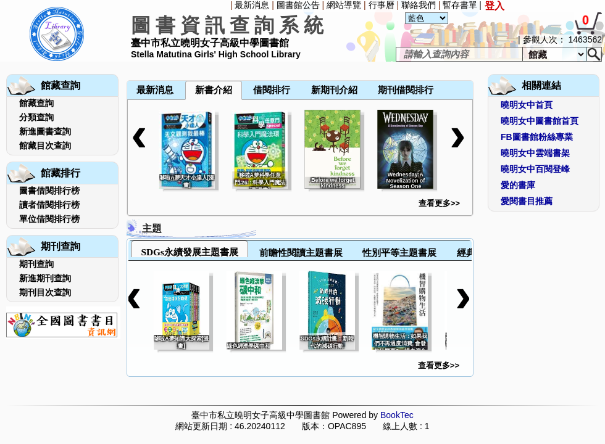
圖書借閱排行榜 (49, 190)
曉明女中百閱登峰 (535, 169)
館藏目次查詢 (45, 145)
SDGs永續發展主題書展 (189, 252)
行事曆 (381, 5)
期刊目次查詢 (45, 292)
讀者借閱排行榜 (49, 205)
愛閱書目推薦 (527, 201)
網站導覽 (344, 5)
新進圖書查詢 (45, 131)
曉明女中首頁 (527, 105)
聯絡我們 (418, 5)
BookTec (397, 415)
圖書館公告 (298, 5)
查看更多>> (439, 203)
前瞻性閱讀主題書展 (301, 252)
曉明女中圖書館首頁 (539, 121)
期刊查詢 (36, 264)
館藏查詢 (36, 103)
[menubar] (159, 63)
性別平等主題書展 (399, 252)
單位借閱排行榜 (49, 219)
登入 (494, 6)
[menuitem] (128, 63)
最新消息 (252, 5)
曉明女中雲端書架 (535, 153)
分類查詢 (36, 117)
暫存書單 (460, 5)
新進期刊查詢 (45, 278)
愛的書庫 (518, 185)
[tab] (189, 248)
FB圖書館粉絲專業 (537, 137)
